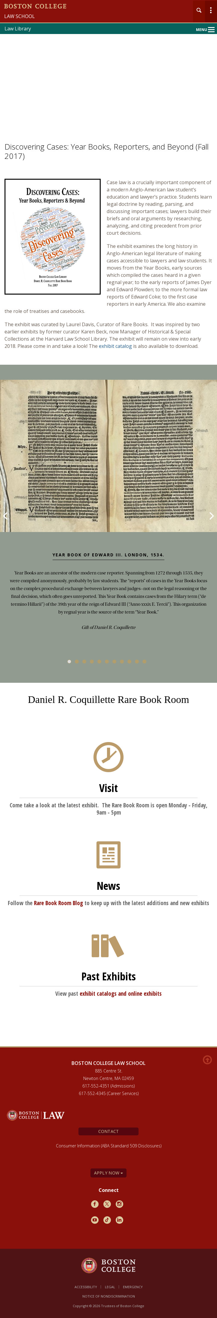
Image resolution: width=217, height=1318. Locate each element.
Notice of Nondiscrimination (108, 1296)
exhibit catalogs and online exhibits (121, 994)
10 (137, 662)
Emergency (133, 1287)
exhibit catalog (115, 346)
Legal (110, 1287)
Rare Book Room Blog (58, 903)
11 (144, 662)
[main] (108, 616)
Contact (108, 1131)
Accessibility (86, 1287)
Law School (19, 16)
